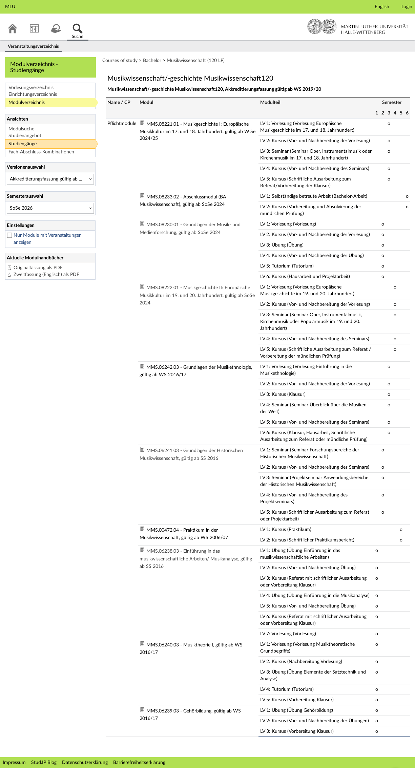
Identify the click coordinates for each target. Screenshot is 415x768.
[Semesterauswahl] (50, 208)
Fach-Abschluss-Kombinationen (41, 152)
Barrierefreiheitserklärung (139, 762)
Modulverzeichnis (26, 102)
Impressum (14, 762)
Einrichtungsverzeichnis (32, 94)
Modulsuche (21, 129)
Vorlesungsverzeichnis (31, 87)
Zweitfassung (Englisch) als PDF (46, 274)
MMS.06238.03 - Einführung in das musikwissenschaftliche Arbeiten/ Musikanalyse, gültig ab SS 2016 (196, 559)
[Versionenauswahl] (50, 179)
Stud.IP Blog (44, 762)
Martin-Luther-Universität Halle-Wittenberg (358, 26)
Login (406, 6)
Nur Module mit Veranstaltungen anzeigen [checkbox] (48, 239)
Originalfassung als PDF (38, 267)
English (382, 6)
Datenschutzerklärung (85, 762)
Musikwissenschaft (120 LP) (196, 60)
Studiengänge (22, 144)
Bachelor (152, 60)
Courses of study (120, 60)
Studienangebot (24, 135)
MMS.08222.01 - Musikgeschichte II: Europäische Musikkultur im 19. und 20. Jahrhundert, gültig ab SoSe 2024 (197, 295)
